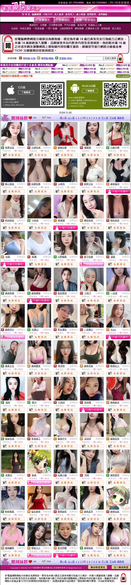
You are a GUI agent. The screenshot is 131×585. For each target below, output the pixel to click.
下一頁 (104, 118)
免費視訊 (21, 147)
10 (99, 118)
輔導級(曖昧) (47, 58)
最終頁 (120, 118)
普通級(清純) (65, 58)
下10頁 (112, 118)
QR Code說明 (123, 76)
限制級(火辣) (29, 58)
